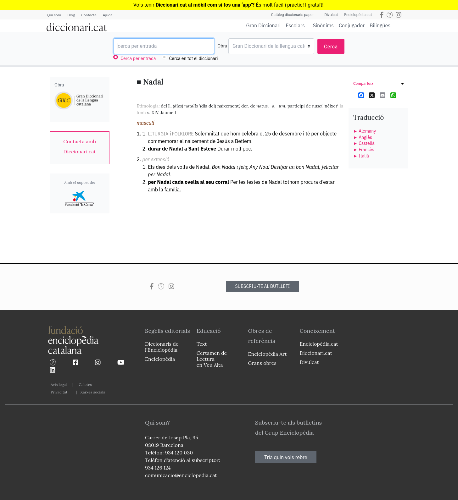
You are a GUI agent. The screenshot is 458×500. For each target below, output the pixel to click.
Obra (222, 46)
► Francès (363, 149)
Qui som (54, 15)
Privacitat (59, 392)
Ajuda (108, 15)
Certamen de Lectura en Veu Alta (212, 359)
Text (202, 344)
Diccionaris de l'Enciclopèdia (161, 347)
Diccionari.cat (315, 353)
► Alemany (364, 131)
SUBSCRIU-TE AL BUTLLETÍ (262, 286)
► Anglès (362, 137)
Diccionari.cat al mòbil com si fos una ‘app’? (205, 5)
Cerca (331, 47)
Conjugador (352, 25)
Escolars (295, 25)
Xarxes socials (92, 392)
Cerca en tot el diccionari (193, 58)
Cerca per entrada (138, 58)
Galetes (85, 384)
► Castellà (364, 143)
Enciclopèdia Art (267, 354)
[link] (79, 146)
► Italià (361, 156)
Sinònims (323, 25)
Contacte (88, 15)
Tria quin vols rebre (285, 457)
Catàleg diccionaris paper (292, 15)
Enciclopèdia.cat (358, 15)
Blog (71, 15)
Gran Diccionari (263, 25)
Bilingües (380, 25)
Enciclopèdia (160, 359)
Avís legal (59, 384)
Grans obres (262, 363)
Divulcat (331, 15)
